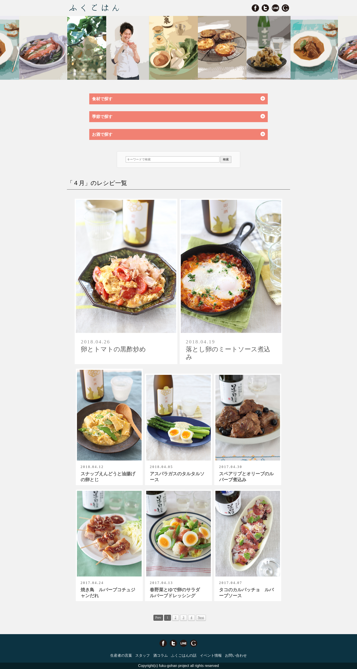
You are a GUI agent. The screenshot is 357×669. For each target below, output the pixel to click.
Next (201, 617)
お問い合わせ (236, 655)
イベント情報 (211, 655)
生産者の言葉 (121, 655)
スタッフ (142, 655)
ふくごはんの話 (183, 655)
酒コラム (160, 655)
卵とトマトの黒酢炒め (113, 349)
